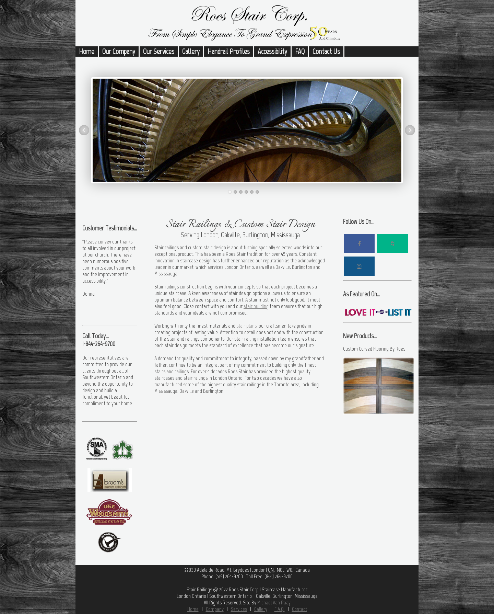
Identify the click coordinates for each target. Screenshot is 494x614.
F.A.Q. (279, 609)
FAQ (300, 51)
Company (215, 609)
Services (239, 609)
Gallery (191, 51)
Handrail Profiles (229, 51)
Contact (299, 609)
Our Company (118, 51)
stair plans (246, 325)
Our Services (158, 51)
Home (86, 51)
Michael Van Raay (274, 602)
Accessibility (272, 51)
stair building (256, 306)
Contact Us (326, 51)
